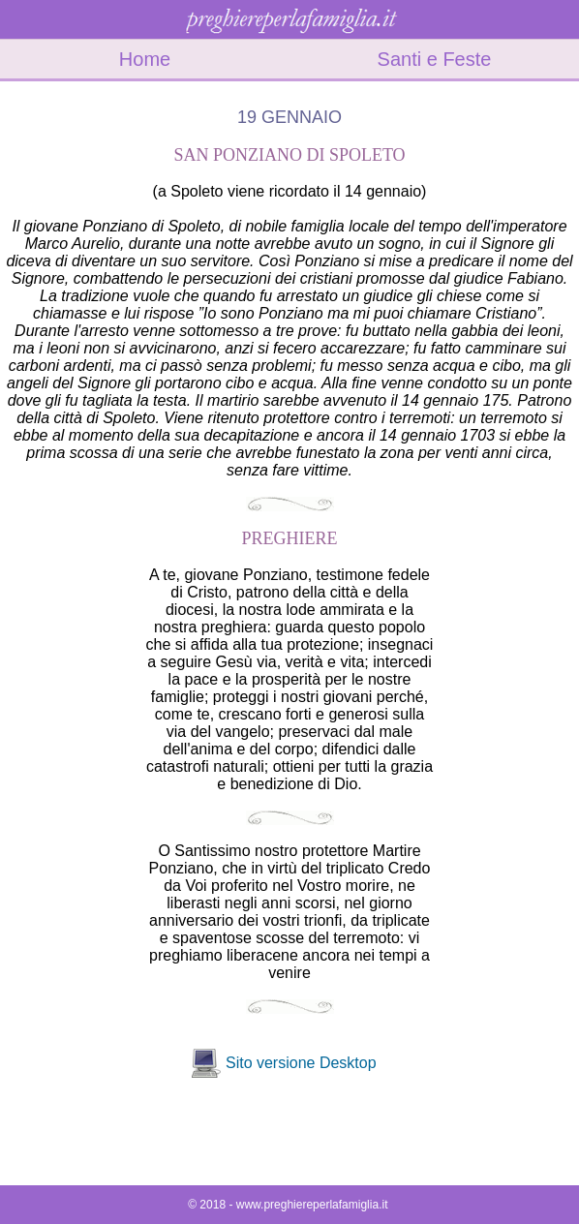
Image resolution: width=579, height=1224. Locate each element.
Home (144, 59)
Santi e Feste (435, 59)
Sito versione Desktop (301, 1063)
